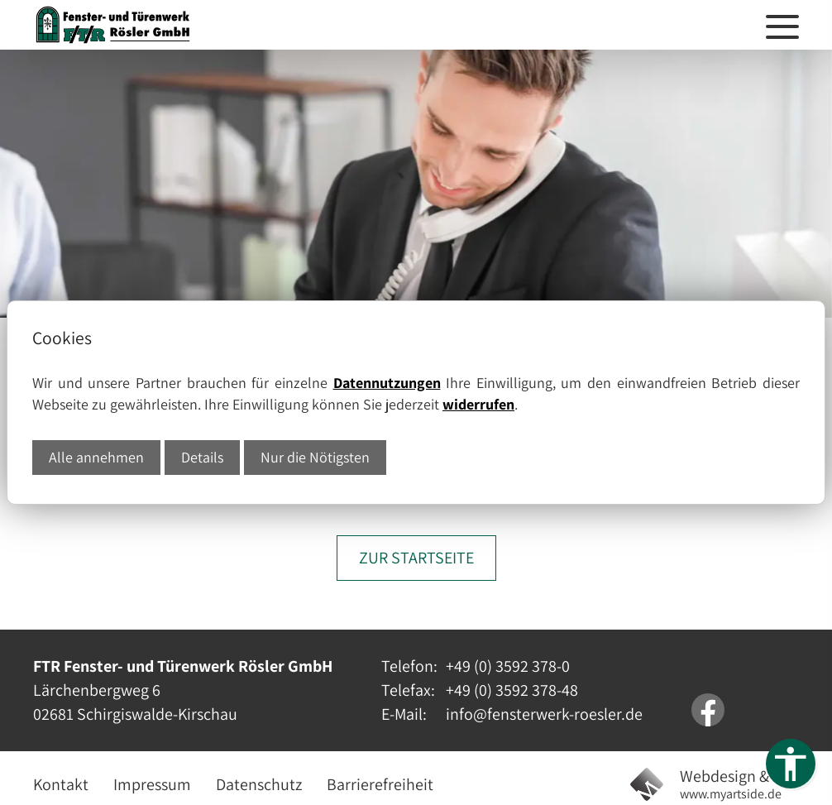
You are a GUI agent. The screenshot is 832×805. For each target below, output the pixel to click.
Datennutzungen (387, 382)
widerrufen (478, 404)
